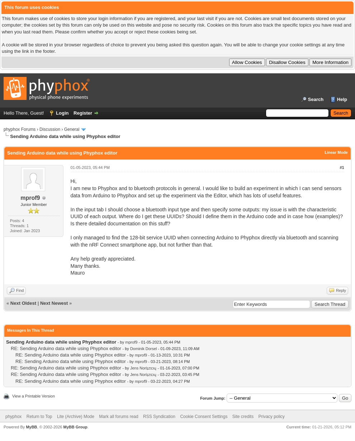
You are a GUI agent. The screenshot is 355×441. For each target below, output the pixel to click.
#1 (342, 167)
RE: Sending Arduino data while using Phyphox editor (66, 348)
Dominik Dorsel (143, 348)
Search (315, 99)
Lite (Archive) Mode (75, 416)
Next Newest (54, 303)
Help (342, 99)
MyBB (31, 427)
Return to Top (39, 416)
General (72, 129)
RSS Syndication (159, 416)
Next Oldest (23, 303)
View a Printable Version (33, 396)
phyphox (13, 416)
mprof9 (30, 198)
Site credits (243, 416)
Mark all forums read (118, 416)
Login (62, 113)
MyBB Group (75, 427)
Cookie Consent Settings (203, 416)
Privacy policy (272, 416)
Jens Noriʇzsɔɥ (143, 368)
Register (83, 113)
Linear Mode (336, 152)
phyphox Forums (20, 129)
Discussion (49, 129)
